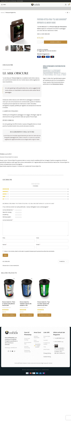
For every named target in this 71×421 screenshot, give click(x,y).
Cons (37, 283)
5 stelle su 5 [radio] (21, 255)
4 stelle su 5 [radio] (19, 255)
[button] (9, 360)
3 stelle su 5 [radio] (18, 255)
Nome (5, 290)
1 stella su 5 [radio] (15, 255)
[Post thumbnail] (56, 391)
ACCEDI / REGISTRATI (36, 382)
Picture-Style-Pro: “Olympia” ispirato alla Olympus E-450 (26, 349)
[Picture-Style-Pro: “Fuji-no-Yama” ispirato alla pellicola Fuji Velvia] (44, 334)
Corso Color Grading (27, 384)
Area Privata (46, 394)
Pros (4, 283)
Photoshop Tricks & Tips (27, 396)
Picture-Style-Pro (11, 12)
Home (2, 12)
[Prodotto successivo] (69, 13)
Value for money (7, 257)
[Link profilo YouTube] (12, 397)
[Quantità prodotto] (40, 42)
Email (38, 290)
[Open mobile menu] (3, 4)
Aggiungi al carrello (55, 42)
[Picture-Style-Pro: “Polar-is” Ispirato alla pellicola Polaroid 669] (9, 334)
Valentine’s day (60, 383)
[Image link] (11, 378)
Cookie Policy (47, 402)
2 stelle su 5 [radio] (17, 255)
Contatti (46, 385)
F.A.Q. (45, 392)
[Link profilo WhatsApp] (15, 397)
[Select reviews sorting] (63, 307)
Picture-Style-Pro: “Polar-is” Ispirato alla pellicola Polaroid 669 (8, 349)
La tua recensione (8, 265)
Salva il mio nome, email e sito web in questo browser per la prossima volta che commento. (29, 296)
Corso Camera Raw (27, 388)
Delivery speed (7, 262)
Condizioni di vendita (47, 389)
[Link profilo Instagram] (10, 397)
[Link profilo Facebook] (8, 397)
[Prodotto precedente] (66, 13)
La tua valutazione (8, 255)
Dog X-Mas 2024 (59, 387)
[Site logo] (35, 4)
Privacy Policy (47, 398)
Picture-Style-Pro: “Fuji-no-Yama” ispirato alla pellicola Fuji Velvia (43, 349)
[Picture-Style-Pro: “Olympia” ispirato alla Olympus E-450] (27, 334)
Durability (5, 260)
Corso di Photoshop (27, 392)
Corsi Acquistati (36, 386)
